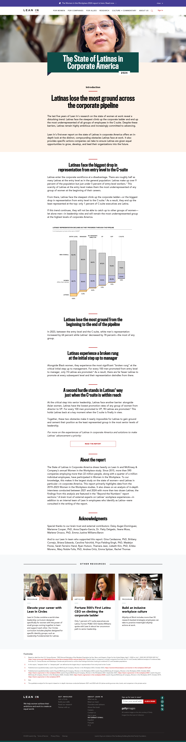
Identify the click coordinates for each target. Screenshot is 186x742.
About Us (144, 11)
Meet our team (93, 702)
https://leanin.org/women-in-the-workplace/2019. (44, 677)
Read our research (65, 705)
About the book (94, 707)
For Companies (75, 11)
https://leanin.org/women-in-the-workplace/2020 (89, 675)
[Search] (152, 11)
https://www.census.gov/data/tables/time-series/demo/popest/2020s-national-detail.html (57, 659)
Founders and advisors (96, 705)
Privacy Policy (55, 736)
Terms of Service (42, 736)
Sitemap (64, 736)
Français (91, 723)
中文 (89, 725)
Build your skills (64, 702)
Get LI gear (92, 715)
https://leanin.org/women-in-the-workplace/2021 (134, 673)
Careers (90, 710)
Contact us (92, 713)
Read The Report (93, 444)
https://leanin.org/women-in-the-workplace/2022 (44, 673)
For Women (59, 11)
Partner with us (64, 707)
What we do (92, 699)
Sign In (160, 10)
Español (91, 720)
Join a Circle (62, 699)
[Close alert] (160, 3)
